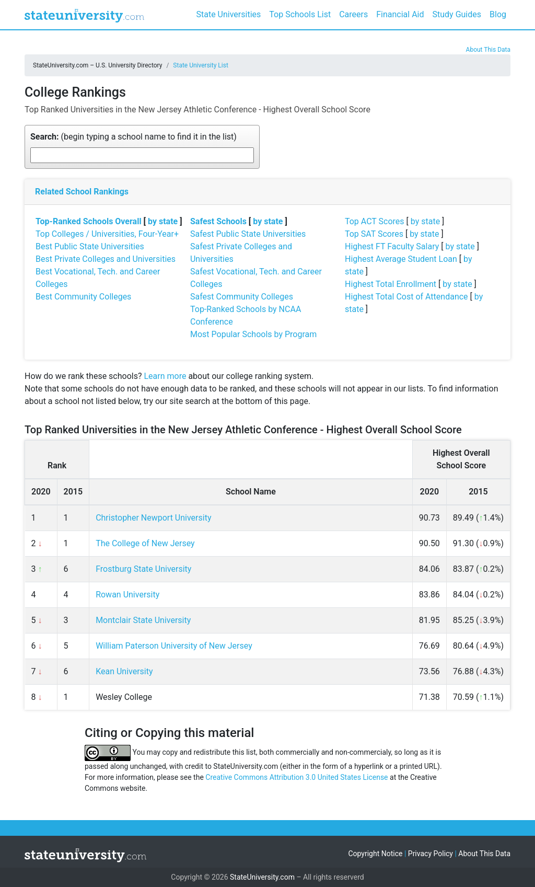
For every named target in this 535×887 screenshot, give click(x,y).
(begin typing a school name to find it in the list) (133, 137)
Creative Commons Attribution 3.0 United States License (296, 777)
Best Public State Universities (90, 246)
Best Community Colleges (83, 297)
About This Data (488, 49)
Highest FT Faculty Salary (392, 246)
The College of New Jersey (145, 543)
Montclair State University (143, 620)
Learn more (165, 376)
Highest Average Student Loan (401, 259)
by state (163, 221)
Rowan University (127, 595)
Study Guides (457, 14)
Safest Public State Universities (248, 234)
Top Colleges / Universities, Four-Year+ (107, 234)
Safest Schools (218, 221)
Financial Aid (400, 14)
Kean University (124, 671)
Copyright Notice (375, 853)
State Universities (228, 14)
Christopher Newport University (153, 518)
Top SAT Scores (374, 234)
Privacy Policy (430, 853)
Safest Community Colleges (241, 297)
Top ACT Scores (374, 221)
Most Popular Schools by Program (253, 334)
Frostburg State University (143, 569)
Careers (353, 14)
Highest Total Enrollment (390, 284)
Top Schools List (300, 14)
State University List (200, 65)
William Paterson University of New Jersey (174, 646)
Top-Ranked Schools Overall (89, 221)
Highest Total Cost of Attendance (406, 297)
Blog (498, 14)
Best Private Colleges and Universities (106, 259)
